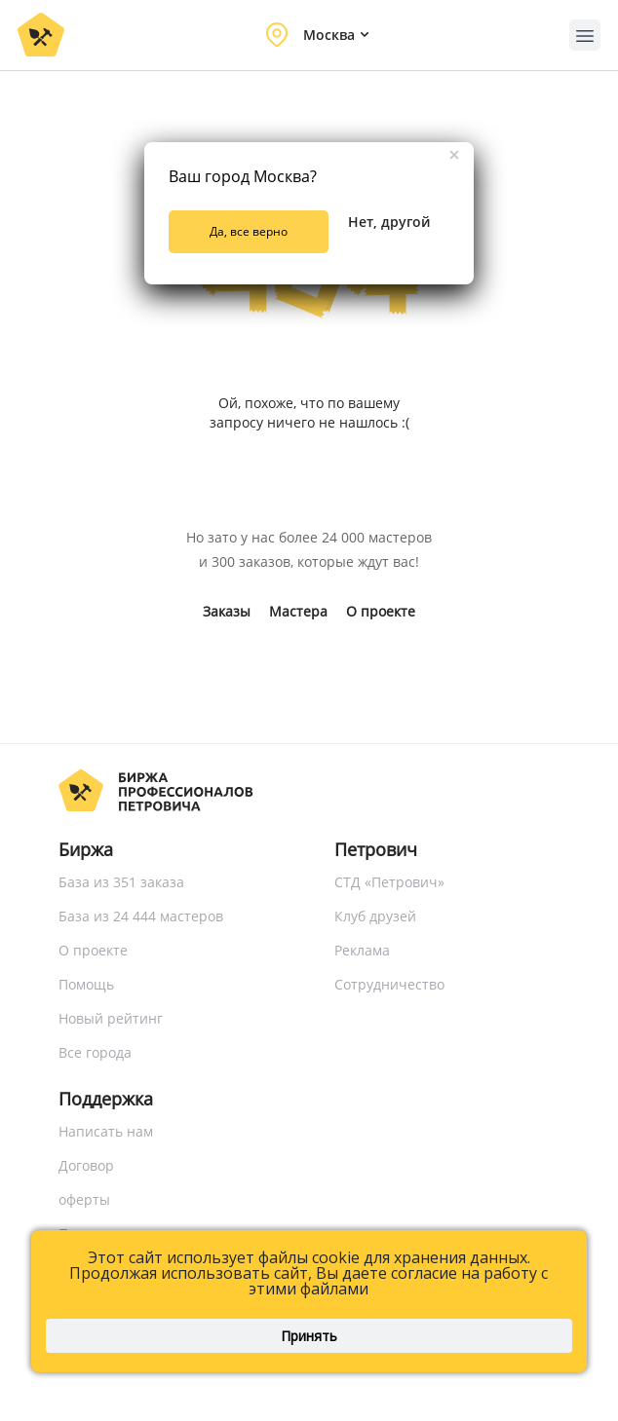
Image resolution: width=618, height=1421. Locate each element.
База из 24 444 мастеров (140, 916)
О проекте (380, 611)
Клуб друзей (375, 916)
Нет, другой (389, 221)
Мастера (298, 611)
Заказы (227, 611)
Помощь (86, 984)
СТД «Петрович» (389, 882)
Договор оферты (86, 1182)
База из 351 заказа (121, 882)
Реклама (362, 950)
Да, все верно (249, 231)
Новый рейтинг (110, 1018)
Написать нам (105, 1131)
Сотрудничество (389, 984)
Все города (95, 1052)
